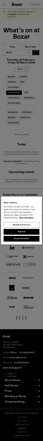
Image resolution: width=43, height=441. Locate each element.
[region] (21, 220)
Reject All (21, 232)
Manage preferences (21, 225)
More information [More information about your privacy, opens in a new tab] (26, 218)
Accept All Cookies (21, 238)
